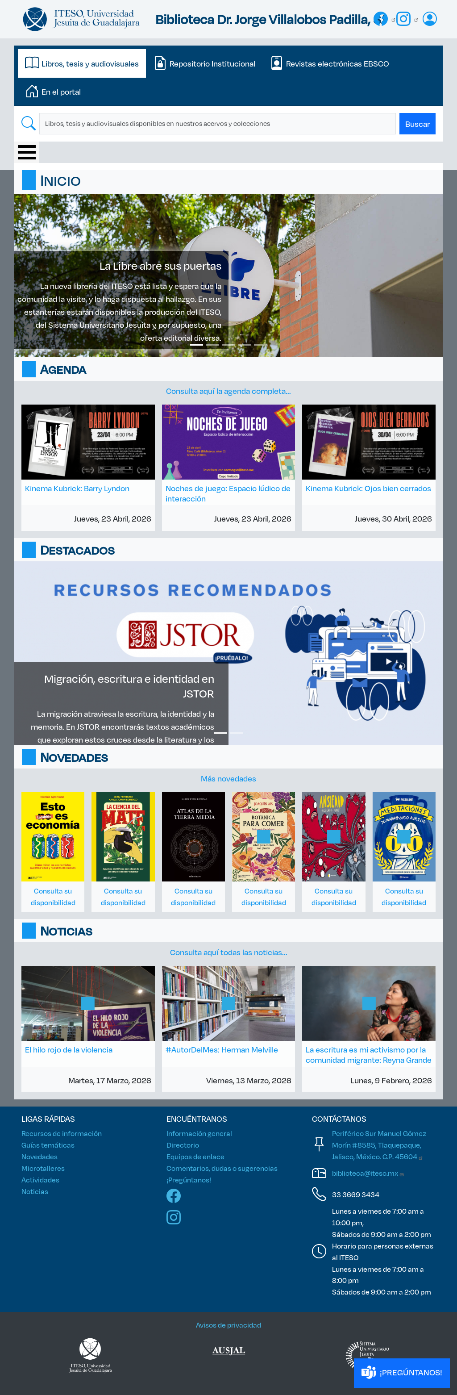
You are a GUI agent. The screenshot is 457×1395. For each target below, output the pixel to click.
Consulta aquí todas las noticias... (228, 952)
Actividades (40, 1179)
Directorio (182, 1145)
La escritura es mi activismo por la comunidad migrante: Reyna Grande (369, 1054)
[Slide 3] (228, 345)
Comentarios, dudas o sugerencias (222, 1168)
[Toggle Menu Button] (26, 152)
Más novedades (228, 778)
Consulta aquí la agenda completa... (228, 391)
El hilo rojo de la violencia (68, 1049)
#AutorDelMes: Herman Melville (222, 1049)
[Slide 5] (260, 345)
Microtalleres (43, 1168)
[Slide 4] (244, 345)
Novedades (39, 1156)
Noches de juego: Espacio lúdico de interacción (228, 493)
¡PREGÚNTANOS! (401, 1372)
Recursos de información (61, 1133)
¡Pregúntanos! (188, 1179)
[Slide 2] (212, 345)
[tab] (82, 63)
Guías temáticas (48, 1145)
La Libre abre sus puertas (160, 265)
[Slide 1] (196, 345)
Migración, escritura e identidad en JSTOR (129, 685)
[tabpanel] (228, 124)
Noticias (34, 1191)
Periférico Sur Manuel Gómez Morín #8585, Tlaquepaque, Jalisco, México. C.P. (379, 1144)
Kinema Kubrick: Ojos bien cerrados (368, 488)
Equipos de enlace (195, 1156)
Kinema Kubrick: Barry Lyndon (77, 488)
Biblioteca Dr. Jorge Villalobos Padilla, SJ (270, 19)
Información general (199, 1133)
